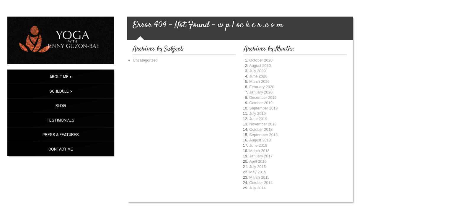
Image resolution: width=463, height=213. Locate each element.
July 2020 (257, 71)
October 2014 (261, 182)
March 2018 (259, 151)
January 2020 (261, 92)
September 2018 (263, 135)
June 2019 (258, 119)
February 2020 (261, 87)
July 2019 (257, 113)
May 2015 (257, 172)
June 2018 (258, 145)
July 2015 (257, 166)
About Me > (61, 76)
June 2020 (258, 76)
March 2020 (259, 81)
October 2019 (261, 103)
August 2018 (260, 140)
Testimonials (60, 120)
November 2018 (263, 124)
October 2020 (261, 60)
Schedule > (60, 91)
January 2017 (261, 156)
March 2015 (259, 177)
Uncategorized (145, 60)
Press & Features (61, 134)
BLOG (61, 105)
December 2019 (263, 97)
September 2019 (263, 108)
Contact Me (60, 149)
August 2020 (260, 65)
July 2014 (257, 188)
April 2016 (258, 161)
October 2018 (261, 129)
